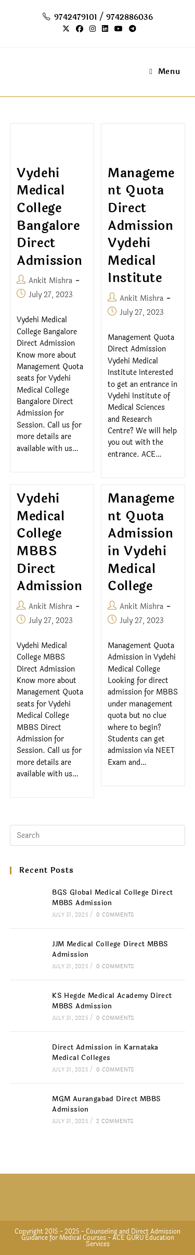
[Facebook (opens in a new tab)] (79, 29)
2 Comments (114, 1121)
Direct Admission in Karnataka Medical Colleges (105, 1053)
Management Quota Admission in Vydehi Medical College (141, 542)
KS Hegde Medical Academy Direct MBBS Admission (112, 1001)
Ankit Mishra (50, 280)
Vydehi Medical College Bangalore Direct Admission (49, 217)
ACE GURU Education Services (130, 1241)
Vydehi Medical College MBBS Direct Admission (49, 542)
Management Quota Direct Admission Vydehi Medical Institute (141, 226)
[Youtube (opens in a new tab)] (118, 29)
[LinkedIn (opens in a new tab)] (105, 29)
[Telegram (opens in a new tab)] (131, 29)
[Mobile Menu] (164, 72)
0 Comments (115, 915)
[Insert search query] (98, 835)
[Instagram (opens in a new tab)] (92, 29)
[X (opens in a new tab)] (66, 29)
